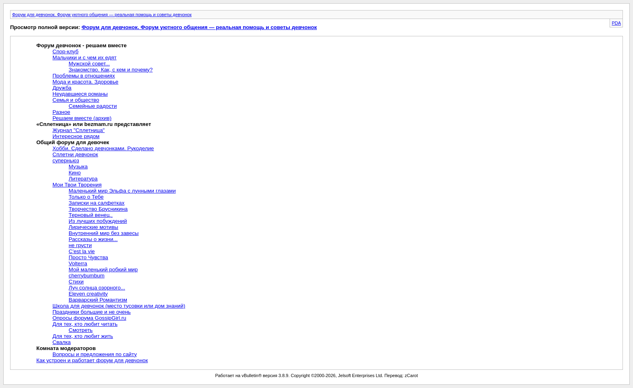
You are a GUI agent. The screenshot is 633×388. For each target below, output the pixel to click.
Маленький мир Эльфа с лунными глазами (122, 191)
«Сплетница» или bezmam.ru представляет (93, 124)
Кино (75, 173)
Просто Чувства (88, 257)
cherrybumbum (87, 276)
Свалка (61, 342)
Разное (61, 112)
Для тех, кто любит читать (84, 324)
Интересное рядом (76, 136)
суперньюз (65, 160)
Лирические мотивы (93, 227)
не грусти (80, 245)
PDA (616, 23)
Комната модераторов (66, 348)
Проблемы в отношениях (83, 76)
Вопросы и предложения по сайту (94, 354)
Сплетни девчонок (75, 154)
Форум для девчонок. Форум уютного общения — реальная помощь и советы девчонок (102, 14)
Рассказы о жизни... (93, 239)
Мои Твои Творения (77, 185)
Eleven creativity (88, 294)
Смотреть (80, 330)
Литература (83, 179)
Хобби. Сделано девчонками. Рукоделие (103, 148)
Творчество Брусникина (98, 209)
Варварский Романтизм (98, 300)
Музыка (78, 167)
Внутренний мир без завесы (103, 233)
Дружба (61, 88)
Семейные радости (93, 106)
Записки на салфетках (96, 203)
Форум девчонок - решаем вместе (81, 45)
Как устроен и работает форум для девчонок (92, 360)
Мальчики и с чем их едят (84, 58)
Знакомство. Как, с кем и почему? (111, 70)
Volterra (78, 263)
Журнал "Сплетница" (78, 130)
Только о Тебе (86, 197)
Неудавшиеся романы (80, 94)
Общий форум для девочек (72, 142)
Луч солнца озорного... (97, 288)
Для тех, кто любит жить (82, 336)
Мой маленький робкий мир (103, 269)
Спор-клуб (65, 51)
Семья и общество (75, 100)
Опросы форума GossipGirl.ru (89, 318)
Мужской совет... (89, 64)
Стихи (76, 282)
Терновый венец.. (91, 215)
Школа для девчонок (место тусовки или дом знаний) (118, 306)
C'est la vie (82, 251)
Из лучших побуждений (98, 221)
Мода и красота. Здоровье (85, 82)
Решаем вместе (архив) (81, 118)
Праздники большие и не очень (91, 312)
